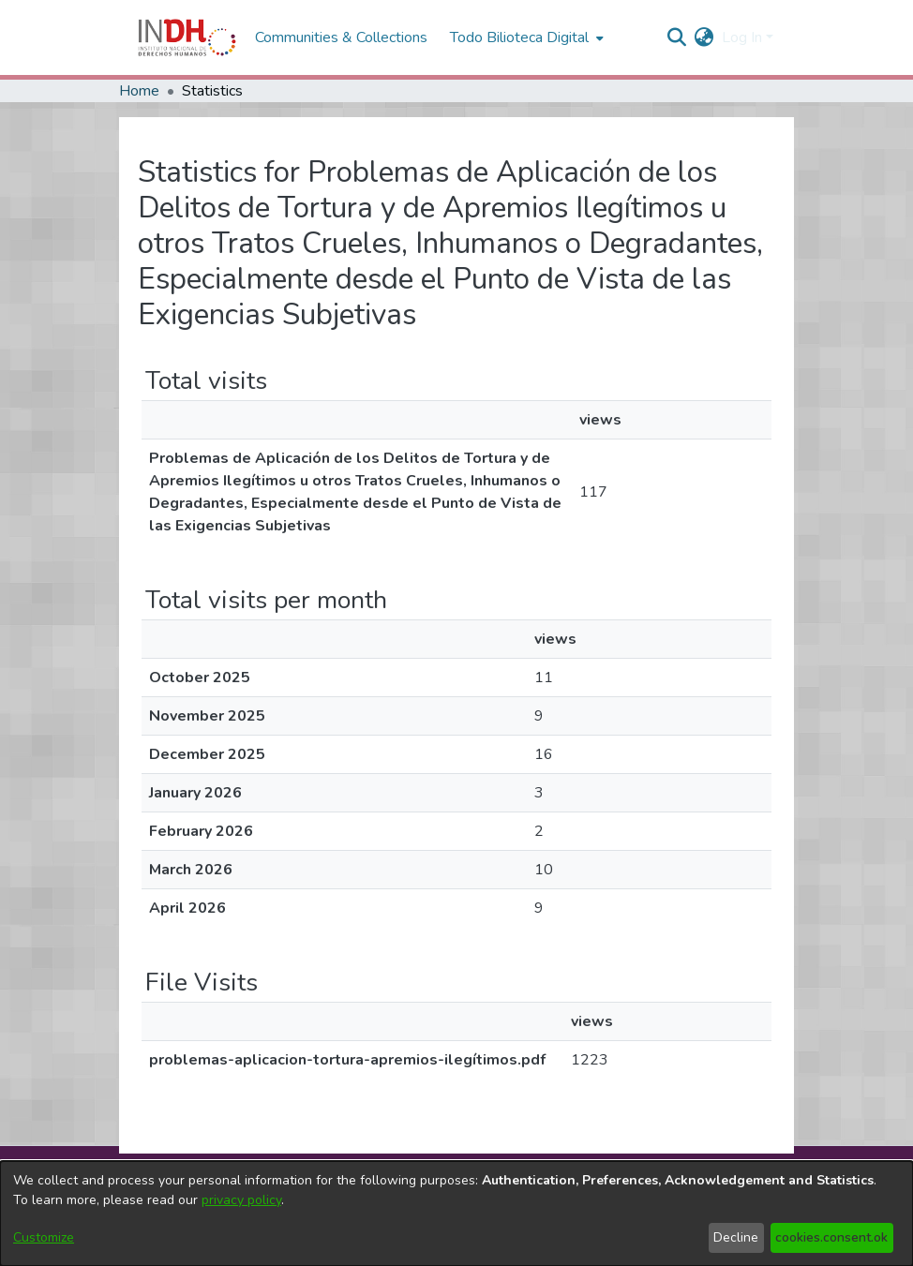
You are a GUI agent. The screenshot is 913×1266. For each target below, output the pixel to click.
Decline (735, 1237)
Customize (43, 1237)
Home (139, 91)
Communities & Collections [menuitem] (341, 37)
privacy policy (241, 1200)
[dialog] (456, 1213)
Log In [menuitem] (742, 37)
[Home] (187, 37)
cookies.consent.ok (831, 1237)
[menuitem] (704, 37)
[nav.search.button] (677, 37)
